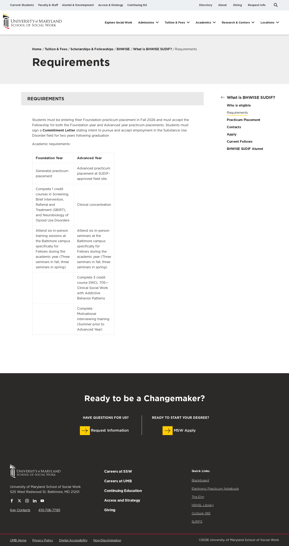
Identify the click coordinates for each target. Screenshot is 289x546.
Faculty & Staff (48, 5)
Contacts (234, 127)
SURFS (197, 521)
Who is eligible (239, 105)
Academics (203, 22)
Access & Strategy (110, 5)
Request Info (257, 5)
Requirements (237, 112)
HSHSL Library (203, 505)
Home (37, 49)
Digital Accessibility (73, 540)
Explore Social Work (118, 22)
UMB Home (18, 540)
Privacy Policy (42, 540)
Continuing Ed (137, 5)
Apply (231, 134)
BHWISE (123, 49)
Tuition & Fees (175, 22)
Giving (237, 5)
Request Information (104, 430)
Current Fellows (239, 141)
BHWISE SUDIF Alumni (245, 149)
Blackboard (200, 480)
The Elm (198, 497)
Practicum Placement (243, 120)
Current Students (22, 5)
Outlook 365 (201, 513)
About (222, 5)
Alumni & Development (78, 5)
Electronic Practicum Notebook (215, 488)
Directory (205, 5)
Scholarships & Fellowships (91, 49)
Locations (267, 22)
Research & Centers (236, 22)
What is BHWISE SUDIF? (152, 49)
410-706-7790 (49, 510)
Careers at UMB (118, 481)
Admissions (146, 22)
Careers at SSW (118, 471)
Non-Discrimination (107, 540)
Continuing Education (123, 491)
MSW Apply (179, 430)
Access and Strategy (122, 500)
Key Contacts (20, 510)
